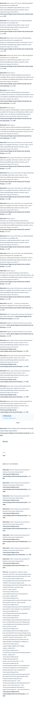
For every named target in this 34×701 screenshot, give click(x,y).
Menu (17, 422)
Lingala (7, 416)
